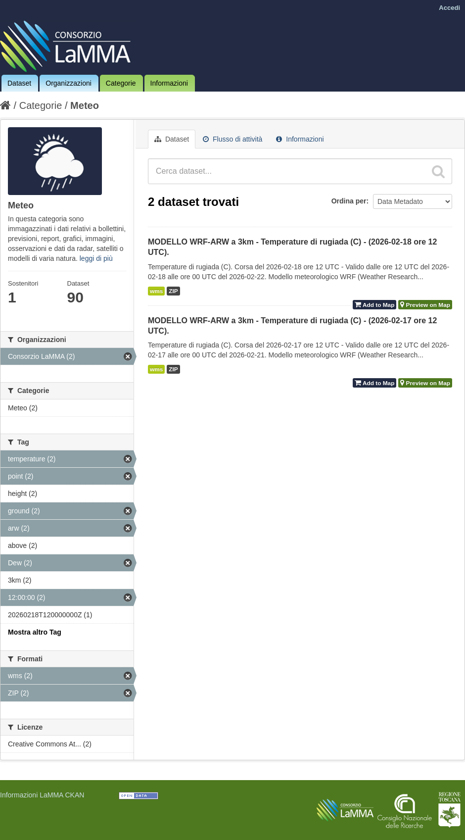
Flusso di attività (232, 139)
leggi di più (96, 258)
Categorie (121, 83)
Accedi (449, 7)
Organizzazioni (69, 83)
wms (156, 291)
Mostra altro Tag (34, 632)
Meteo (84, 105)
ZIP (173, 291)
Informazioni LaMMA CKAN (42, 795)
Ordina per (349, 201)
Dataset (19, 83)
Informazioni (169, 83)
